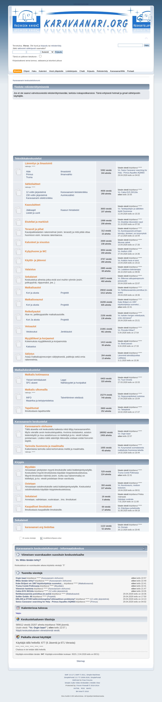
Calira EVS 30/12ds (25, 591)
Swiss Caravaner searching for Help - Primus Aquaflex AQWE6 (46, 602)
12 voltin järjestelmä (36, 192)
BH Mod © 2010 (82, 691)
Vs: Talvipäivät (124, 409)
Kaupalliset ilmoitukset (38, 506)
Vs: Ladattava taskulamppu (129, 269)
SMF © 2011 (80, 675)
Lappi (63, 380)
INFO (29, 397)
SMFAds (75, 680)
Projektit (65, 293)
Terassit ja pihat (34, 229)
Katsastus (31, 346)
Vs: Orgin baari (124, 434)
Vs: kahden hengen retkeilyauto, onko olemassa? (131, 316)
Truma (29, 177)
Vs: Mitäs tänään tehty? (28, 560)
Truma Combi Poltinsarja (128, 473)
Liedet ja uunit (33, 213)
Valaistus (30, 269)
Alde (28, 171)
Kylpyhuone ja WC (35, 251)
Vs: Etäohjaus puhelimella (129, 508)
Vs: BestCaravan (125, 343)
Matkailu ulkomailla (36, 389)
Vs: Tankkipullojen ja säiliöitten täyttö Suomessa (131, 210)
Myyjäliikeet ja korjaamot (39, 338)
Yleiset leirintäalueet (36, 380)
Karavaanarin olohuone (38, 426)
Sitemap (81, 661)
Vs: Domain (123, 527)
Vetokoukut (31, 331)
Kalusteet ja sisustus (37, 242)
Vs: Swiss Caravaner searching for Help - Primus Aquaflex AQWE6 (132, 171)
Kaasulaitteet (32, 204)
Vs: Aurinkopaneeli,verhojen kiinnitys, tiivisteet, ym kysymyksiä (132, 232)
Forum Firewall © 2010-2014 (88, 685)
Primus (29, 174)
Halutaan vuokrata (125, 499)
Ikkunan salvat (124, 242)
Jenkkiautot (66, 331)
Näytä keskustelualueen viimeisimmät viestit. (38, 630)
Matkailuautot (33, 287)
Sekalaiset (31, 276)
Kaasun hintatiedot (70, 210)
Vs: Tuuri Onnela (125, 380)
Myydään (30, 467)
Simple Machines (93, 675)
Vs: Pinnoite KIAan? (126, 330)
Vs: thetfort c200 (125, 251)
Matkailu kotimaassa (37, 374)
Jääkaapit (31, 210)
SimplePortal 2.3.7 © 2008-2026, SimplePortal (82, 677)
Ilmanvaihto (66, 174)
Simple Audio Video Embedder (77, 683)
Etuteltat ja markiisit (36, 222)
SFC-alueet (31, 383)
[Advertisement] (81, 126)
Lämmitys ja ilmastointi (38, 163)
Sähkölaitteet (32, 184)
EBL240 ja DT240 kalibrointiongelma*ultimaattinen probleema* (45, 599)
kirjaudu (44, 46)
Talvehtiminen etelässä (72, 397)
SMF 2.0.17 (69, 675)
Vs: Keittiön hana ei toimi (128, 260)
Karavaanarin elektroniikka (39, 198)
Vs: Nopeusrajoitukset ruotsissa (131, 396)
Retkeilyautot (32, 311)
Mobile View (95, 683)
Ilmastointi (66, 171)
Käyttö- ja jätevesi (35, 260)
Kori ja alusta (32, 293)
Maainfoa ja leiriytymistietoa (40, 400)
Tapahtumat (32, 408)
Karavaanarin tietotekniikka (74, 192)
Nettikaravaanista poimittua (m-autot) (33, 594)
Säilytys (29, 354)
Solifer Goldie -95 (24, 596)
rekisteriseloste (80, 4)
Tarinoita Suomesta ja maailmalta (44, 446)
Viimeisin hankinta (24, 589)
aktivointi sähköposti (27, 48)
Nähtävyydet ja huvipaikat (73, 383)
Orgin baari (21, 578)
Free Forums (87, 680)
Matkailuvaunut (34, 299)
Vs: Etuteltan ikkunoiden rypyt (130, 222)
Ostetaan (30, 483)
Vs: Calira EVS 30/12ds (128, 192)
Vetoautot (30, 326)
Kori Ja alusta (33, 319)
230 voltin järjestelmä (36, 195)
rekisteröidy (56, 46)
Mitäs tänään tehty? (25, 581)
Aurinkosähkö (67, 195)
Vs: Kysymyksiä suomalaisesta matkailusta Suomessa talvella (131, 449)
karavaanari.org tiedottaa (39, 527)
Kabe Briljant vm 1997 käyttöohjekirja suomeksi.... (129, 303)
